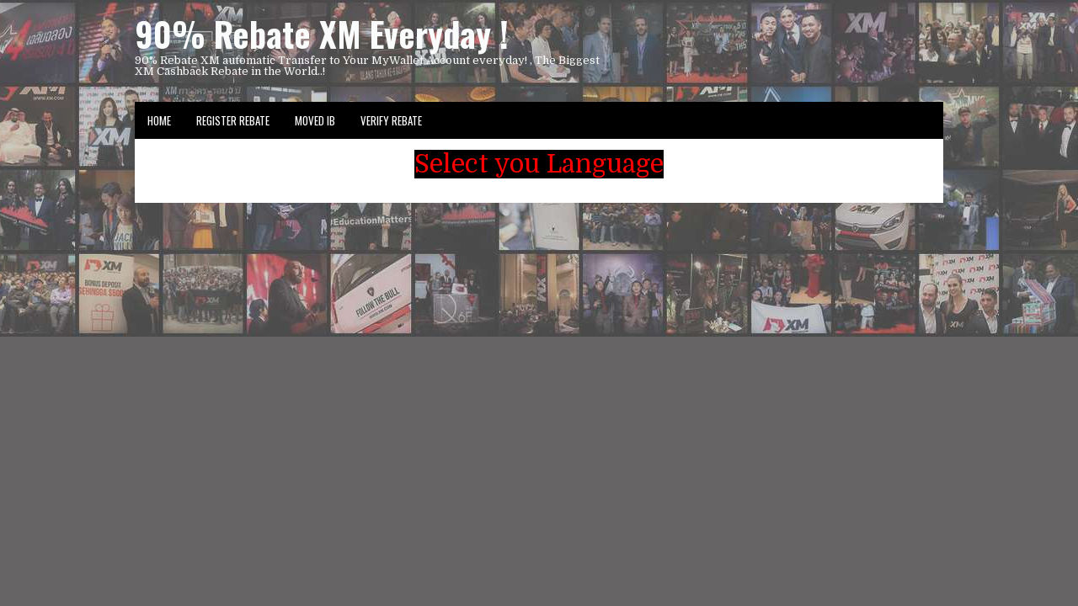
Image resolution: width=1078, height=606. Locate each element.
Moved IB (315, 120)
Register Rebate (233, 120)
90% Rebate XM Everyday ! (322, 33)
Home (159, 120)
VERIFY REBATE (391, 120)
